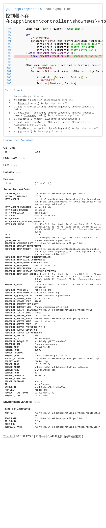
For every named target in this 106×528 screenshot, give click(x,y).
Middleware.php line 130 (30, 125)
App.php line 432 (56, 103)
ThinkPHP (9, 436)
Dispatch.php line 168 (58, 100)
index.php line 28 (50, 131)
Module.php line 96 (60, 9)
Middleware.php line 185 (68, 115)
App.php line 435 (87, 128)
